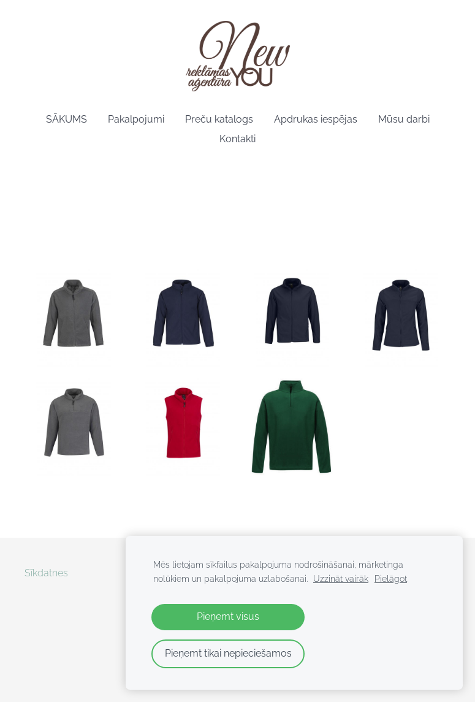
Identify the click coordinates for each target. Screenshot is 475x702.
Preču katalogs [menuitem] (219, 119)
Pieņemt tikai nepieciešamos (228, 653)
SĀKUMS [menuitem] (66, 119)
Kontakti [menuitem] (237, 139)
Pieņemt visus (228, 616)
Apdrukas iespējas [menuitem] (315, 119)
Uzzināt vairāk (340, 578)
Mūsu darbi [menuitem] (404, 119)
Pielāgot (390, 578)
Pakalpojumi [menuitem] (136, 119)
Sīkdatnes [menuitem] (46, 573)
